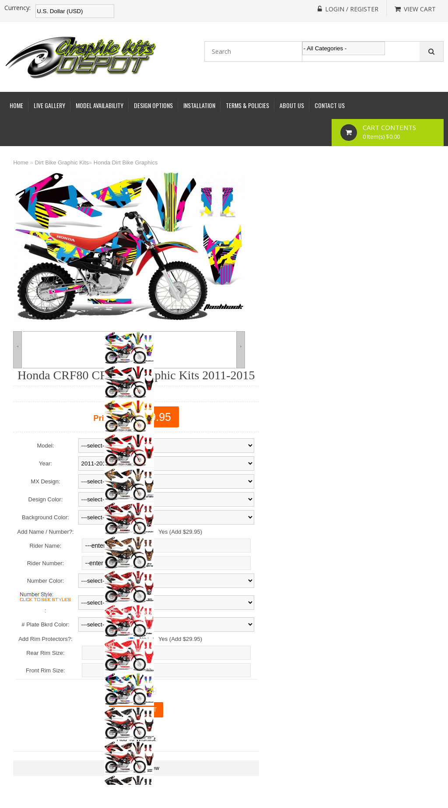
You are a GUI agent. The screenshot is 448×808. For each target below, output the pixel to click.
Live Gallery (49, 105)
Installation (199, 105)
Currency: (17, 7)
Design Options (153, 105)
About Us (292, 105)
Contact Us (330, 105)
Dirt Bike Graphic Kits (62, 162)
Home (16, 105)
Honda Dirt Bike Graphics (126, 162)
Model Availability (99, 105)
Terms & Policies (247, 105)
